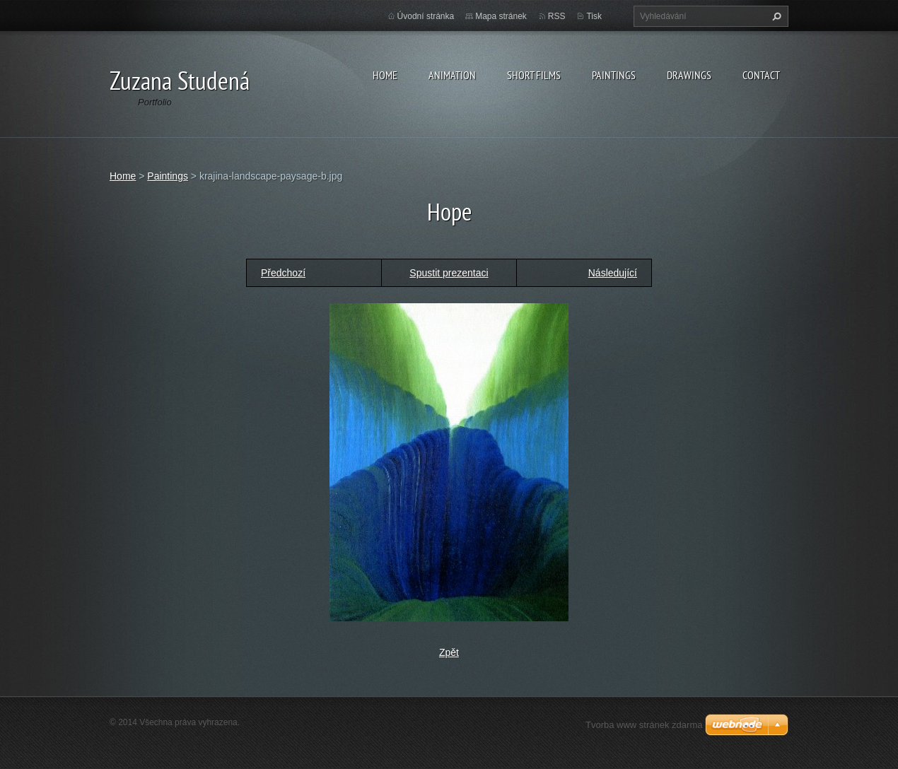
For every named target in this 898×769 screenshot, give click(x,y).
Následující (612, 272)
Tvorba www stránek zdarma (643, 725)
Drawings (689, 75)
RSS (557, 16)
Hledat (775, 16)
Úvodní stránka (426, 16)
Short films (534, 75)
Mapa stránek (501, 16)
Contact (761, 75)
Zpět (449, 652)
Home (385, 75)
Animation (452, 75)
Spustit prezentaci (448, 272)
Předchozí (283, 272)
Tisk (594, 16)
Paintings (614, 75)
